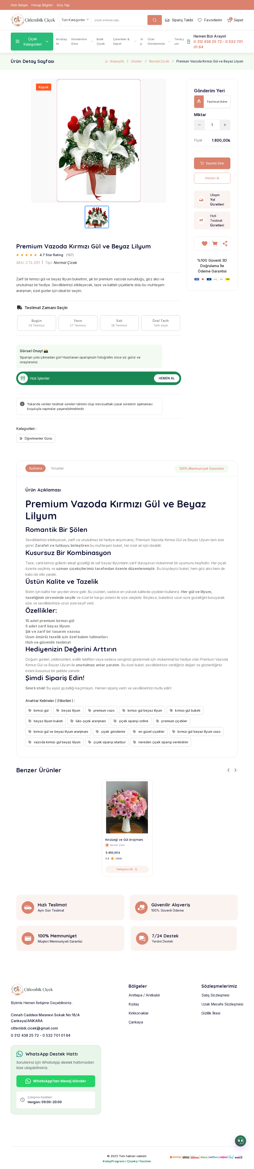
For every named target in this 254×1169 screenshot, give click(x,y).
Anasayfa (114, 61)
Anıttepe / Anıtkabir (144, 1008)
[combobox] (75, 20)
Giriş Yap (63, 5)
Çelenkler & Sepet (121, 41)
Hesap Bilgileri (42, 5)
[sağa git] (235, 770)
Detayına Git (127, 869)
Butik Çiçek (101, 41)
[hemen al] (225, 243)
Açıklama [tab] (35, 468)
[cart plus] (225, 125)
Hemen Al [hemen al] (167, 378)
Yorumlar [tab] (57, 468)
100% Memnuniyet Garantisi (201, 468)
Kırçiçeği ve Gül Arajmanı (124, 839)
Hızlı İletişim (19, 5)
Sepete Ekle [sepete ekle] (212, 163)
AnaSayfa (61, 41)
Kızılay (134, 1017)
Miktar (200, 114)
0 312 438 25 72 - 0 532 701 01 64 (40, 1036)
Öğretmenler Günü (35, 438)
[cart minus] (199, 125)
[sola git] (228, 770)
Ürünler (136, 61)
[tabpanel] (127, 616)
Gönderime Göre (79, 41)
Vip (141, 41)
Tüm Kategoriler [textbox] (73, 20)
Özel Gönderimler (156, 41)
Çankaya (136, 1035)
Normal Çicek (159, 61)
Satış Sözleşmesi (215, 1008)
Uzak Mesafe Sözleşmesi (222, 1017)
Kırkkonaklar (139, 1026)
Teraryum (179, 41)
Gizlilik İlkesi (211, 1026)
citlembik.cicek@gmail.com (34, 1029)
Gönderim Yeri (209, 90)
